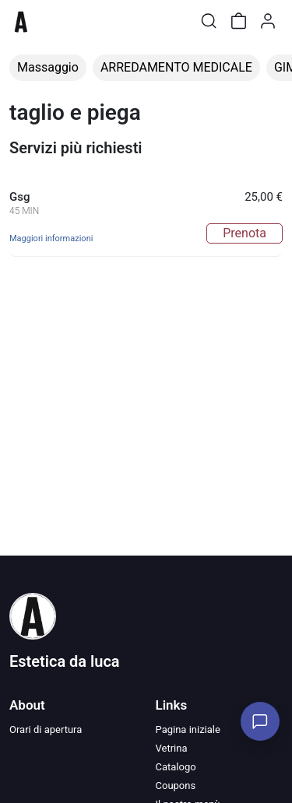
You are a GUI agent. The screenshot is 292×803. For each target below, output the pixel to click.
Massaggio (48, 67)
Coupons (176, 785)
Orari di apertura (45, 729)
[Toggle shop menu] (52, 21)
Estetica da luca (64, 661)
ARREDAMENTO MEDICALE (176, 67)
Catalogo (176, 767)
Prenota (244, 233)
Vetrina (172, 748)
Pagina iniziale (188, 729)
